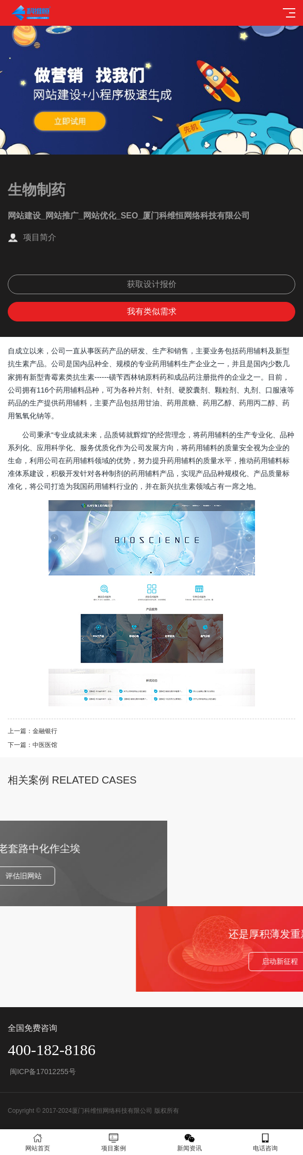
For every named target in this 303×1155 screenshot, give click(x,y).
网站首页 (38, 1142)
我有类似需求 (152, 311)
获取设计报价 (152, 284)
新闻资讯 (190, 1142)
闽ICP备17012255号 (42, 1071)
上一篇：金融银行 (32, 731)
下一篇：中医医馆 (32, 745)
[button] (148, 145)
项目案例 (114, 1142)
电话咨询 (265, 1142)
